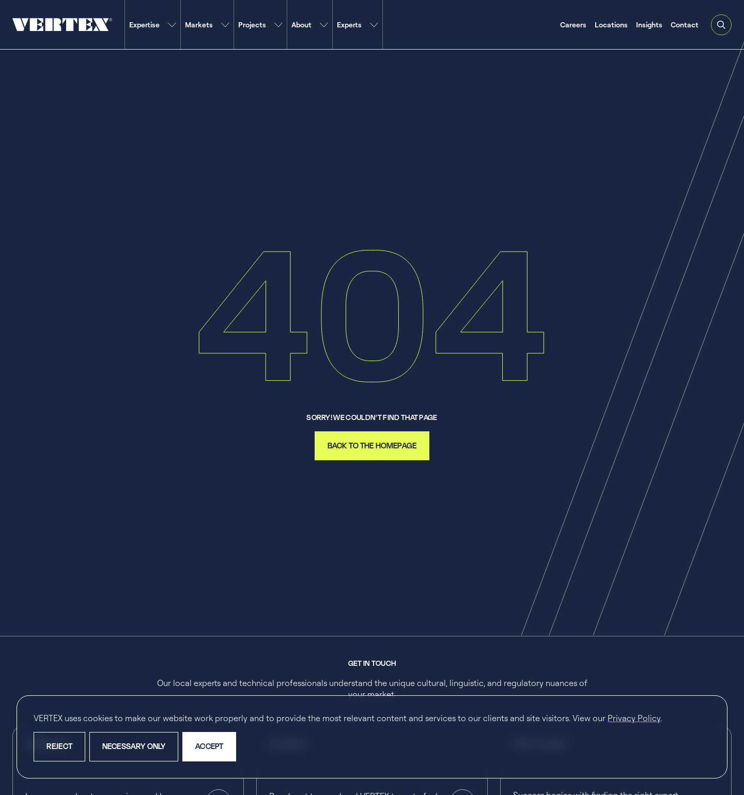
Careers (573, 24)
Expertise (144, 24)
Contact (685, 24)
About (301, 24)
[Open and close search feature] (721, 24)
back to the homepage (372, 445)
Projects (252, 24)
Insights (649, 24)
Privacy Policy (634, 718)
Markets (199, 24)
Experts (349, 24)
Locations (611, 24)
